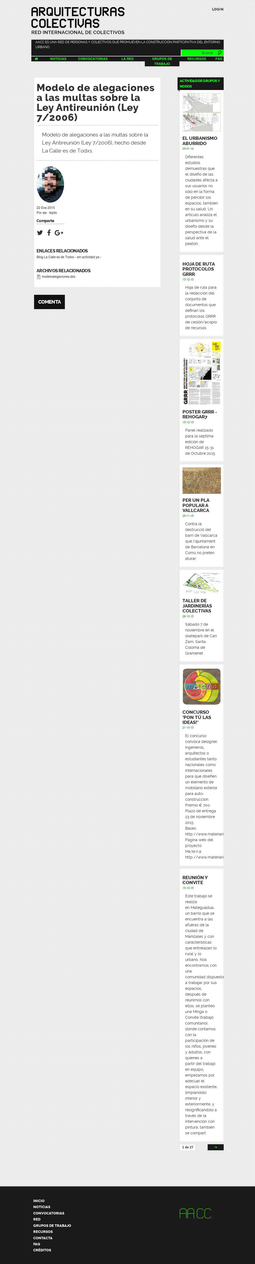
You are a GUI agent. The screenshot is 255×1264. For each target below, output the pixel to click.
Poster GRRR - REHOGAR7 (199, 414)
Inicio (39, 1201)
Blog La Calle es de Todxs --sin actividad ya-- (69, 257)
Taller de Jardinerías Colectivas (197, 606)
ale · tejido (49, 212)
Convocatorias (92, 59)
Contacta (42, 1238)
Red (36, 1219)
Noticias (58, 59)
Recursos (196, 59)
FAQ (218, 59)
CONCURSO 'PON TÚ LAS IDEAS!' (196, 717)
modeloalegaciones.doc (59, 276)
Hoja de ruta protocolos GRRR (198, 269)
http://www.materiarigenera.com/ (216, 857)
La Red (127, 59)
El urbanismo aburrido (199, 141)
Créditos (42, 1250)
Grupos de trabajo (52, 1226)
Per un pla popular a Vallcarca (195, 505)
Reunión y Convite (194, 880)
